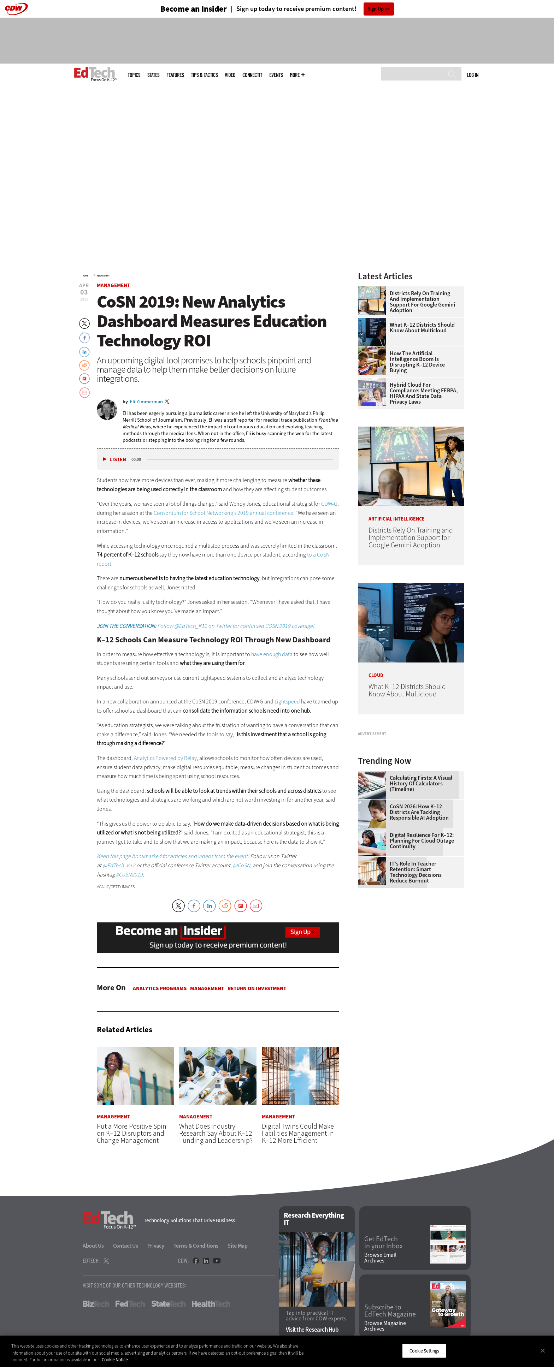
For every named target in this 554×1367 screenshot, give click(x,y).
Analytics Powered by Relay (165, 758)
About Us (93, 1246)
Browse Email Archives (380, 1258)
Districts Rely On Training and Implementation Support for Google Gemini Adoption (422, 302)
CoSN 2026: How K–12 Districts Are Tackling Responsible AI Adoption (419, 900)
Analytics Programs (160, 988)
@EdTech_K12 (118, 865)
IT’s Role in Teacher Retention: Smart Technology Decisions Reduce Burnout (416, 960)
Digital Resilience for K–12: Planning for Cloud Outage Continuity (422, 929)
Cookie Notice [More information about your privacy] (115, 1360)
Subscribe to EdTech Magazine (390, 1311)
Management (103, 275)
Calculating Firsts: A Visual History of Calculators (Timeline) (421, 871)
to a (312, 554)
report (104, 563)
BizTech (96, 1304)
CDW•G (329, 503)
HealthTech (211, 1304)
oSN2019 (132, 874)
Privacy (155, 1246)
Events (276, 75)
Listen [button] (118, 459)
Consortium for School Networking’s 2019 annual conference (223, 513)
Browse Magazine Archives (385, 1326)
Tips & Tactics (204, 75)
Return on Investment (257, 988)
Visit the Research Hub (312, 1330)
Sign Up (376, 9)
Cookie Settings (424, 1351)
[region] (277, 1351)
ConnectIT (252, 75)
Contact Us (125, 1246)
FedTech (130, 1304)
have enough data (272, 654)
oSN (245, 865)
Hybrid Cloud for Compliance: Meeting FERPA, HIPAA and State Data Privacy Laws (424, 393)
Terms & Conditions (196, 1246)
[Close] (542, 1350)
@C (237, 865)
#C (119, 874)
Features (175, 75)
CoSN (323, 554)
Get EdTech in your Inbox (383, 1243)
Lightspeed (287, 701)
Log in (472, 75)
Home (85, 275)
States (153, 75)
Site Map (238, 1246)
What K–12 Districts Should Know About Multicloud (422, 327)
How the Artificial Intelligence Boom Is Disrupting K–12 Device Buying (417, 362)
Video (230, 75)
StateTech (168, 1304)
